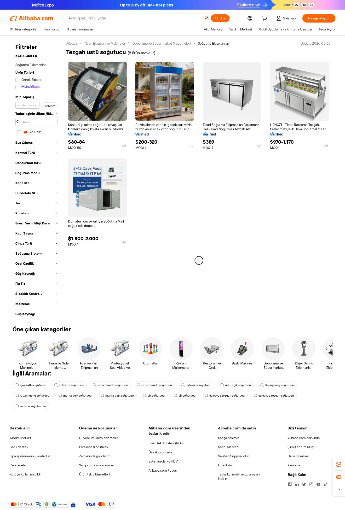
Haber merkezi (298, 456)
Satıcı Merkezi (228, 447)
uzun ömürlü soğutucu (110, 385)
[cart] (265, 19)
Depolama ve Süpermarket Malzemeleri (161, 43)
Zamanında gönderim (94, 456)
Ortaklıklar (225, 465)
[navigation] (36, 180)
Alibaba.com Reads (163, 470)
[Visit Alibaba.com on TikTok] (325, 484)
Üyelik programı (160, 452)
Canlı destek (19, 447)
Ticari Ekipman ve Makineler (104, 43)
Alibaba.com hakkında (304, 438)
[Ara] (220, 18)
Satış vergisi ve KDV (163, 461)
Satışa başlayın (229, 438)
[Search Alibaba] (134, 18)
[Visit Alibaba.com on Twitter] (304, 484)
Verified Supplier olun (234, 456)
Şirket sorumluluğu (302, 447)
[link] (339, 464)
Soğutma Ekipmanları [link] (213, 43)
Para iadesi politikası (94, 447)
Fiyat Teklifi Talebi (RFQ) (166, 443)
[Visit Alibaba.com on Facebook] (290, 484)
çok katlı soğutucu (30, 385)
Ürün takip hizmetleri (94, 474)
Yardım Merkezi (21, 438)
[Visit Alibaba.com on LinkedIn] (297, 484)
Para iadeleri (19, 465)
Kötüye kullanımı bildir (26, 474)
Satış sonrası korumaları (96, 465)
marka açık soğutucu (75, 396)
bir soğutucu (154, 396)
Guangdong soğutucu (277, 385)
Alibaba (71, 43)
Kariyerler (295, 465)
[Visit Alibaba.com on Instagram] (311, 484)
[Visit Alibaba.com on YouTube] (318, 484)
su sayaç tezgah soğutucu (225, 396)
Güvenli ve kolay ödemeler (98, 438)
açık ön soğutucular (31, 406)
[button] (206, 18)
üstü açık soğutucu (196, 385)
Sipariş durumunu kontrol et (30, 456)
